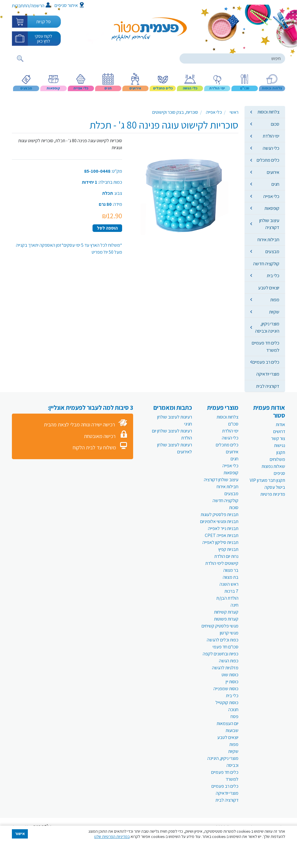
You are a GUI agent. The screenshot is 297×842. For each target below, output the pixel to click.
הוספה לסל (107, 228)
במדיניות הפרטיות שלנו (112, 836)
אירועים (273, 172)
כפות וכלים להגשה (222, 640)
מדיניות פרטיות (272, 494)
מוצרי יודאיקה (267, 374)
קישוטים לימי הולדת (221, 563)
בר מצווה (230, 570)
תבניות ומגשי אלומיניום (219, 521)
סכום (275, 124)
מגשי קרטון (229, 633)
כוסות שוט (230, 675)
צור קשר (278, 438)
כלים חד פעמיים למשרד (265, 346)
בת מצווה (230, 577)
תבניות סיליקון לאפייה (220, 542)
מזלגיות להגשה (225, 668)
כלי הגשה (271, 148)
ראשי (234, 112)
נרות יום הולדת (226, 556)
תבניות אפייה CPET (221, 535)
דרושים (279, 431)
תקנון (280, 452)
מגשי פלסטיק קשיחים (220, 626)
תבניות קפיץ (228, 549)
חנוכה (233, 709)
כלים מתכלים (268, 160)
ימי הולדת (271, 136)
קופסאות (272, 208)
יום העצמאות (227, 723)
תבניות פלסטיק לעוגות (219, 514)
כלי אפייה (271, 196)
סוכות (233, 507)
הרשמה (40, 5)
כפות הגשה (228, 661)
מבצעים (272, 251)
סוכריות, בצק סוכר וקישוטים (175, 112)
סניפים (279, 473)
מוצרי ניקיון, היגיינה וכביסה (267, 327)
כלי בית (273, 275)
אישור (20, 833)
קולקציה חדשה (266, 263)
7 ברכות (231, 591)
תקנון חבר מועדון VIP (267, 480)
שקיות (274, 312)
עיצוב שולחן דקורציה (269, 223)
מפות (274, 299)
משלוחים (277, 459)
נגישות (279, 445)
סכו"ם (233, 424)
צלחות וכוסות (268, 112)
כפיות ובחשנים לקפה (220, 654)
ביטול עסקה (275, 487)
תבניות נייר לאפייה (223, 528)
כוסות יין (232, 682)
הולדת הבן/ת (227, 598)
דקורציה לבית (267, 386)
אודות (280, 424)
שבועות (232, 730)
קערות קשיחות (226, 612)
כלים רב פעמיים (265, 362)
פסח (234, 716)
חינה (234, 605)
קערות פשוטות (226, 619)
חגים (275, 184)
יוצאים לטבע (268, 287)
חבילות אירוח (268, 239)
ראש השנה (229, 584)
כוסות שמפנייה (225, 689)
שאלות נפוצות (273, 466)
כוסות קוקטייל (226, 702)
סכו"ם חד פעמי (225, 647)
